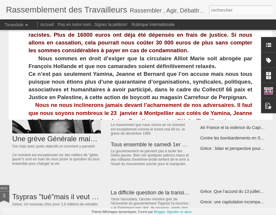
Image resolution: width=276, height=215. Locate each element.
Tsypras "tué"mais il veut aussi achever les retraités (93, 197)
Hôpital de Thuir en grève (223, 96)
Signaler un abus (179, 212)
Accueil (47, 24)
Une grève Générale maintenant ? (66, 139)
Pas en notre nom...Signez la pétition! (92, 24)
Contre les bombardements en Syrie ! (234, 138)
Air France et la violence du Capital (232, 127)
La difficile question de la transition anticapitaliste (169, 193)
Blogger (159, 212)
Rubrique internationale (153, 24)
